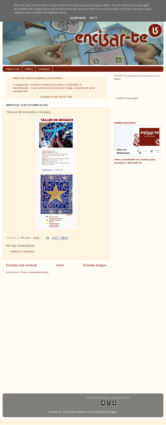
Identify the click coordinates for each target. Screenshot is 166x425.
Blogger (113, 412)
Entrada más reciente (21, 265)
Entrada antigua (94, 265)
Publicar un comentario (22, 251)
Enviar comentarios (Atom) (35, 272)
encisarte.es (46, 96)
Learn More (78, 18)
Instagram (44, 68)
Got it (93, 18)
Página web (12, 68)
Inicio (60, 265)
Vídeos (29, 68)
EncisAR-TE (134, 162)
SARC (117, 79)
